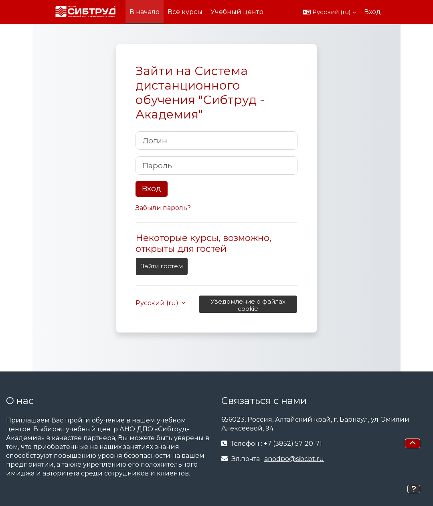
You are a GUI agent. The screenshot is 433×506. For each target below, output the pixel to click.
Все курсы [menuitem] (185, 12)
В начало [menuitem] (144, 12)
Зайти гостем (162, 266)
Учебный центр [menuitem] (236, 12)
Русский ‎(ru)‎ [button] (158, 303)
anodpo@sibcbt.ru (294, 459)
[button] (329, 12)
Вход (372, 12)
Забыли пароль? (163, 208)
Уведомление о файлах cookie (247, 305)
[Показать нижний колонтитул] (413, 489)
